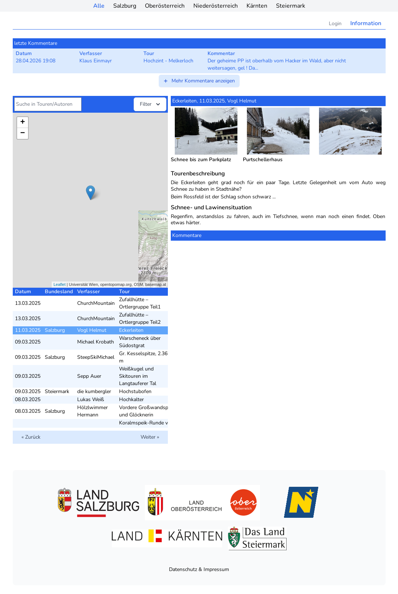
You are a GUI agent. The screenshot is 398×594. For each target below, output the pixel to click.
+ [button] (22, 122)
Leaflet (60, 284)
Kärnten (257, 6)
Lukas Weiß (90, 399)
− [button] (22, 133)
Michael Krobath (95, 341)
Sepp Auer (89, 376)
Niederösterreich (215, 6)
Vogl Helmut (91, 330)
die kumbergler (94, 391)
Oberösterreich (165, 6)
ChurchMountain (96, 303)
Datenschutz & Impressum (199, 569)
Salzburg (124, 6)
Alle (99, 6)
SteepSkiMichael (95, 357)
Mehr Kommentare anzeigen (199, 80)
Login (335, 23)
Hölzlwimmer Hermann (92, 411)
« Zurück (30, 437)
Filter (151, 104)
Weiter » (150, 437)
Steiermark (290, 6)
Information (365, 23)
